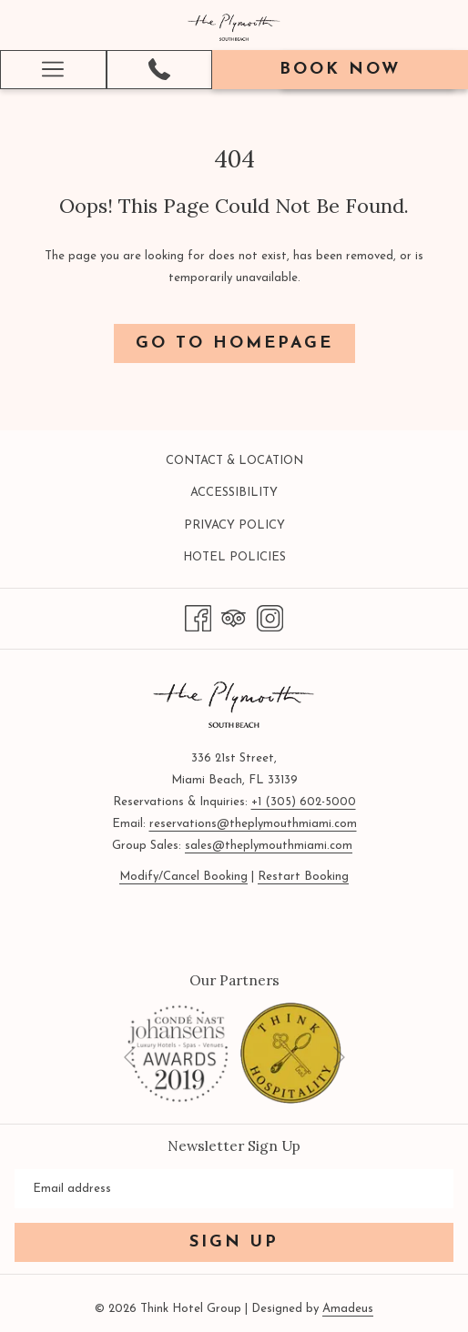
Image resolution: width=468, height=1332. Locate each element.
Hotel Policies (234, 557)
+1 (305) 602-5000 (303, 802)
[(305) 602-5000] (159, 69)
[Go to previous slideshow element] (129, 1057)
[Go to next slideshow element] (339, 1057)
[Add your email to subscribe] (234, 1188)
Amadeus (347, 1309)
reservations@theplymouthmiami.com (253, 824)
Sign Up (234, 1242)
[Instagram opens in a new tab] (270, 617)
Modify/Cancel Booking (183, 877)
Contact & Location (234, 461)
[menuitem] (234, 461)
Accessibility (234, 493)
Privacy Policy (234, 525)
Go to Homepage (234, 343)
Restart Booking (303, 877)
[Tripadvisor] (233, 617)
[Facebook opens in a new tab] (198, 617)
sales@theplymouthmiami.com (268, 846)
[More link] (53, 69)
